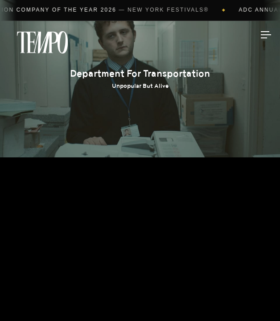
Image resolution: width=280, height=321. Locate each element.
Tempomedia (42, 42)
